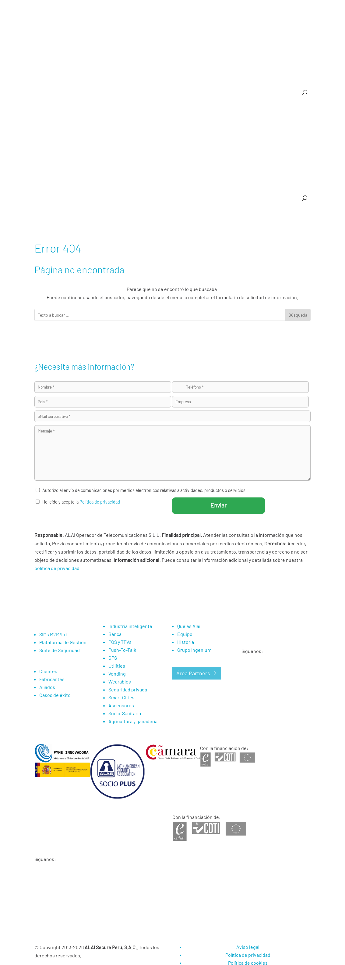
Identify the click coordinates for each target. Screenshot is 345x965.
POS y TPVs (89, 137)
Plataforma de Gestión (185, 114)
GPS (230, 137)
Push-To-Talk (122, 650)
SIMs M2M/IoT (53, 634)
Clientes (48, 671)
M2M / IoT (203, 55)
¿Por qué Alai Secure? (167, 55)
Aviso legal (247, 947)
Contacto (302, 25)
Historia (185, 642)
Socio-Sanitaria (98, 160)
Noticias (261, 25)
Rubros (231, 55)
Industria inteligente (273, 114)
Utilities (248, 137)
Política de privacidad (99, 501)
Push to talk (118, 137)
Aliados (47, 687)
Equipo (184, 634)
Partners (239, 25)
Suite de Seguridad (230, 114)
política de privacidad (56, 568)
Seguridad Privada (174, 137)
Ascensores (209, 137)
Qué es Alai (188, 626)
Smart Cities (299, 137)
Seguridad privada (127, 689)
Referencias (262, 55)
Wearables (271, 137)
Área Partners (193, 673)
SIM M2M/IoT (146, 114)
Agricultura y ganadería (141, 160)
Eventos (303, 78)
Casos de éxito (211, 160)
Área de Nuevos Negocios (287, 183)
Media (281, 25)
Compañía (295, 55)
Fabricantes (52, 679)
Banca (305, 114)
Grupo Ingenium (194, 650)
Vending (143, 137)
